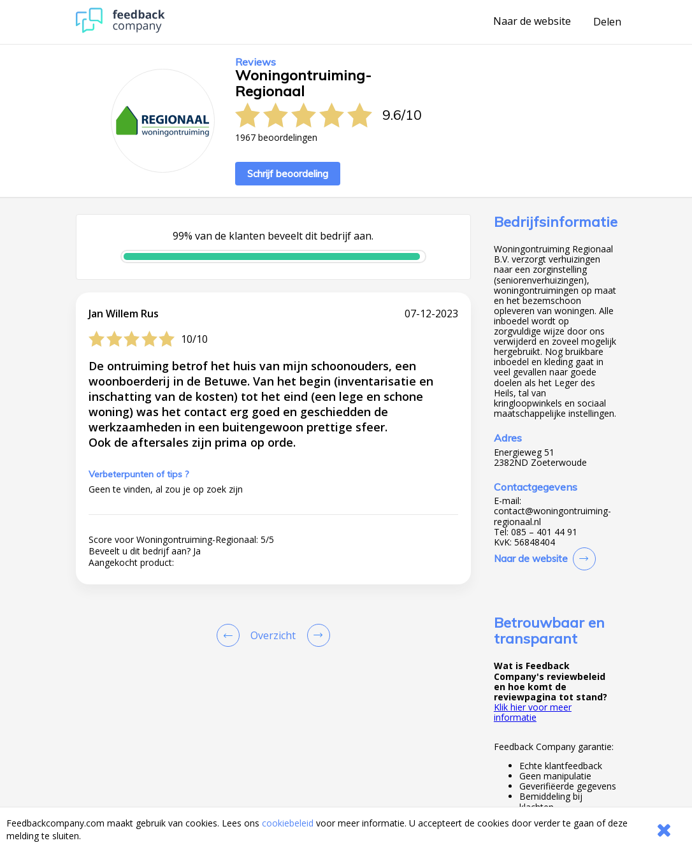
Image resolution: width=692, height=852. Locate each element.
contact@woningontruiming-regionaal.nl (552, 516)
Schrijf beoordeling (287, 174)
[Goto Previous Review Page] (231, 635)
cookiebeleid (288, 823)
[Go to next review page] (316, 635)
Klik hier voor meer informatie (533, 712)
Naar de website (532, 21)
